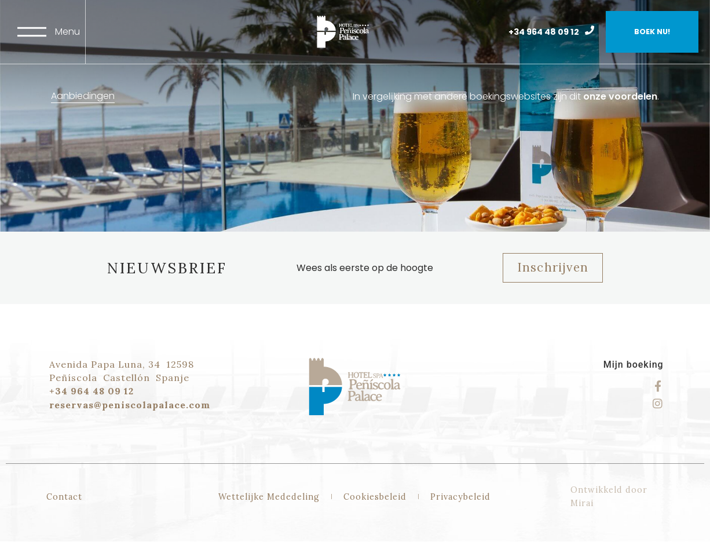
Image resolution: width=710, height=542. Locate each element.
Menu (67, 31)
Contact (64, 497)
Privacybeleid (460, 497)
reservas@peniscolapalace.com (129, 405)
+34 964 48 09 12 (543, 32)
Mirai (582, 503)
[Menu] (31, 31)
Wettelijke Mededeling (269, 497)
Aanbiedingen (83, 95)
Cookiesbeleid (375, 497)
